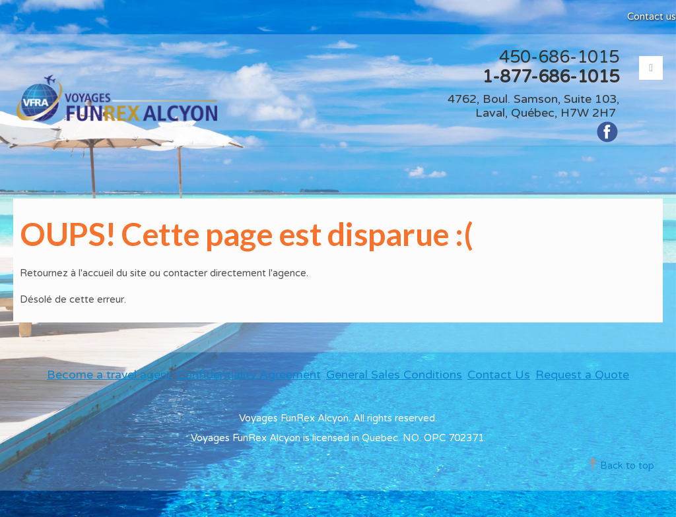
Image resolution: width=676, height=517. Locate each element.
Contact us (651, 16)
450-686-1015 (559, 57)
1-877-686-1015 (550, 77)
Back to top (627, 465)
